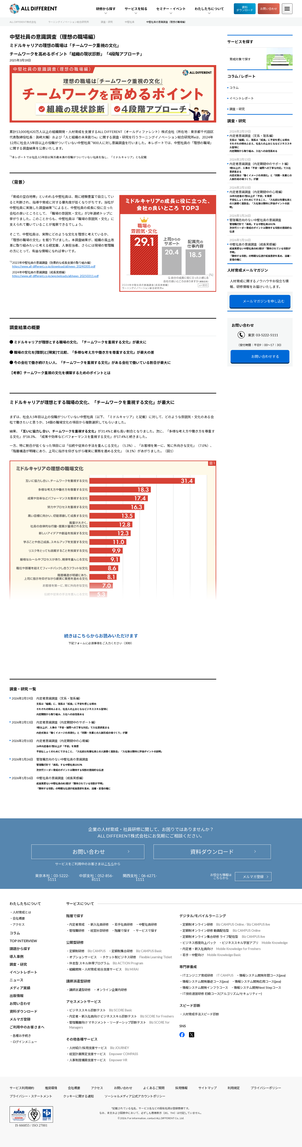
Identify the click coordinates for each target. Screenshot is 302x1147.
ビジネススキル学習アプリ (255, 943)
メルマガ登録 (253, 877)
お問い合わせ (268, 8)
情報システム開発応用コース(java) (258, 981)
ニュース (16, 980)
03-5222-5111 (267, 335)
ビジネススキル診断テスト (100, 1010)
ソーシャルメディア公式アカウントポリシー (135, 1096)
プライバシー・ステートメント (31, 1096)
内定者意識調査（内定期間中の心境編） (99, 746)
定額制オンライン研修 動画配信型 (221, 930)
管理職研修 (76, 930)
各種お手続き (22, 1036)
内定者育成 (76, 924)
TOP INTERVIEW (23, 941)
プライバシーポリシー (266, 1088)
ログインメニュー (25, 1042)
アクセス (19, 924)
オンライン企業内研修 (111, 990)
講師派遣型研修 (80, 990)
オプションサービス (83, 957)
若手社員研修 (124, 924)
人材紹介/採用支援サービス (99, 1048)
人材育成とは (22, 912)
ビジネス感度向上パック (199, 943)
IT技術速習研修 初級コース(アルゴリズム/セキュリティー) (222, 994)
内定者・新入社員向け (221, 949)
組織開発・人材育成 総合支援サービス (104, 969)
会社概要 (19, 918)
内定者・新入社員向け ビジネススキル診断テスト (121, 1016)
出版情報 (17, 996)
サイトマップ (207, 1088)
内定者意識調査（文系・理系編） (72, 705)
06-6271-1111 (146, 877)
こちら (109, 864)
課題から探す (20, 949)
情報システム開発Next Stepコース (257, 987)
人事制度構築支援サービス (98, 1060)
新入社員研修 (99, 924)
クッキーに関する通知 (78, 1096)
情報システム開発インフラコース (205, 987)
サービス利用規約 (22, 1088)
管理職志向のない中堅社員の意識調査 (69, 764)
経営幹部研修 (99, 930)
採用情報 (181, 1088)
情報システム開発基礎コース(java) (205, 981)
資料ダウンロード (244, 8)
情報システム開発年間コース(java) (262, 975)
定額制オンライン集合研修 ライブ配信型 (223, 936)
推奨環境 (51, 1088)
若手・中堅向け (211, 955)
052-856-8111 (102, 877)
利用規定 (234, 1088)
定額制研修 (87, 951)
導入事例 (17, 956)
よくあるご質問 (153, 1088)
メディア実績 (20, 988)
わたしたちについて (25, 903)
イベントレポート (241, 98)
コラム (234, 87)
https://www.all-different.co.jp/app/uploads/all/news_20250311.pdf (55, 276)
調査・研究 (237, 109)
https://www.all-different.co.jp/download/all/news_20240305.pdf (53, 266)
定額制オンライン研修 (226, 924)
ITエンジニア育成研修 (207, 975)
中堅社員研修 (148, 924)
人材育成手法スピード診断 (200, 1014)
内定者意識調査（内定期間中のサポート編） (81, 727)
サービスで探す (146, 930)
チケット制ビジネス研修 (137, 957)
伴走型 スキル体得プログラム (106, 963)
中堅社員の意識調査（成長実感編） (73, 783)
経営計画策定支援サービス (103, 1054)
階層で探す (122, 930)
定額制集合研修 (136, 951)
